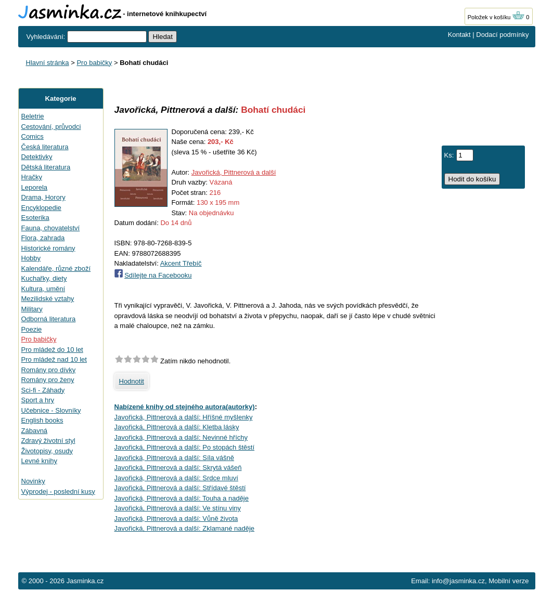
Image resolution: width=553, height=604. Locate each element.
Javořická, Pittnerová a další (233, 172)
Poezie (31, 329)
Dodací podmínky (502, 34)
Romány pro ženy (47, 380)
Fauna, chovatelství (50, 228)
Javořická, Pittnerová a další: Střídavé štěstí (180, 488)
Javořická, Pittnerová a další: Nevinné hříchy (181, 437)
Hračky (31, 177)
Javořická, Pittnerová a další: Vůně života (176, 518)
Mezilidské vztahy (47, 299)
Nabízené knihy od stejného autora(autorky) (184, 407)
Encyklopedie (41, 208)
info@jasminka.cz (458, 581)
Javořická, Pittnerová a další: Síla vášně (174, 458)
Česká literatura (45, 147)
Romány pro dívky (48, 370)
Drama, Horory (43, 197)
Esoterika (35, 217)
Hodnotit (131, 381)
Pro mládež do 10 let (52, 349)
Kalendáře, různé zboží (56, 268)
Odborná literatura (48, 319)
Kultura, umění (43, 289)
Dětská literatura (46, 167)
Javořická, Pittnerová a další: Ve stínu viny (177, 508)
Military (32, 309)
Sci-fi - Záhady (43, 390)
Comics (32, 136)
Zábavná (34, 431)
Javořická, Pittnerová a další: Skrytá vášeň (178, 467)
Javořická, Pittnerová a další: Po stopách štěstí (184, 447)
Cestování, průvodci (51, 126)
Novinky (33, 481)
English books (42, 420)
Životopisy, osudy (47, 451)
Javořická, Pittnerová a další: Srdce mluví (176, 478)
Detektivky (37, 157)
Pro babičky (94, 63)
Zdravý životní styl (48, 440)
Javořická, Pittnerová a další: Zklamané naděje (184, 528)
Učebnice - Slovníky (51, 410)
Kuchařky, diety (44, 278)
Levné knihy (39, 461)
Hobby (31, 258)
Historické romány (48, 248)
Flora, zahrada (43, 238)
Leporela (34, 187)
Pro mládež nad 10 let (54, 359)
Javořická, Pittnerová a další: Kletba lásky (176, 427)
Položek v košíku (496, 17)
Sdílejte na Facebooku (157, 275)
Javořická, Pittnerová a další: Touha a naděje (181, 498)
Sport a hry (38, 400)
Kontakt (459, 34)
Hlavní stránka (47, 63)
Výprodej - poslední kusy (58, 491)
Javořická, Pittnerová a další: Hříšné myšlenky (183, 417)
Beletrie (32, 116)
